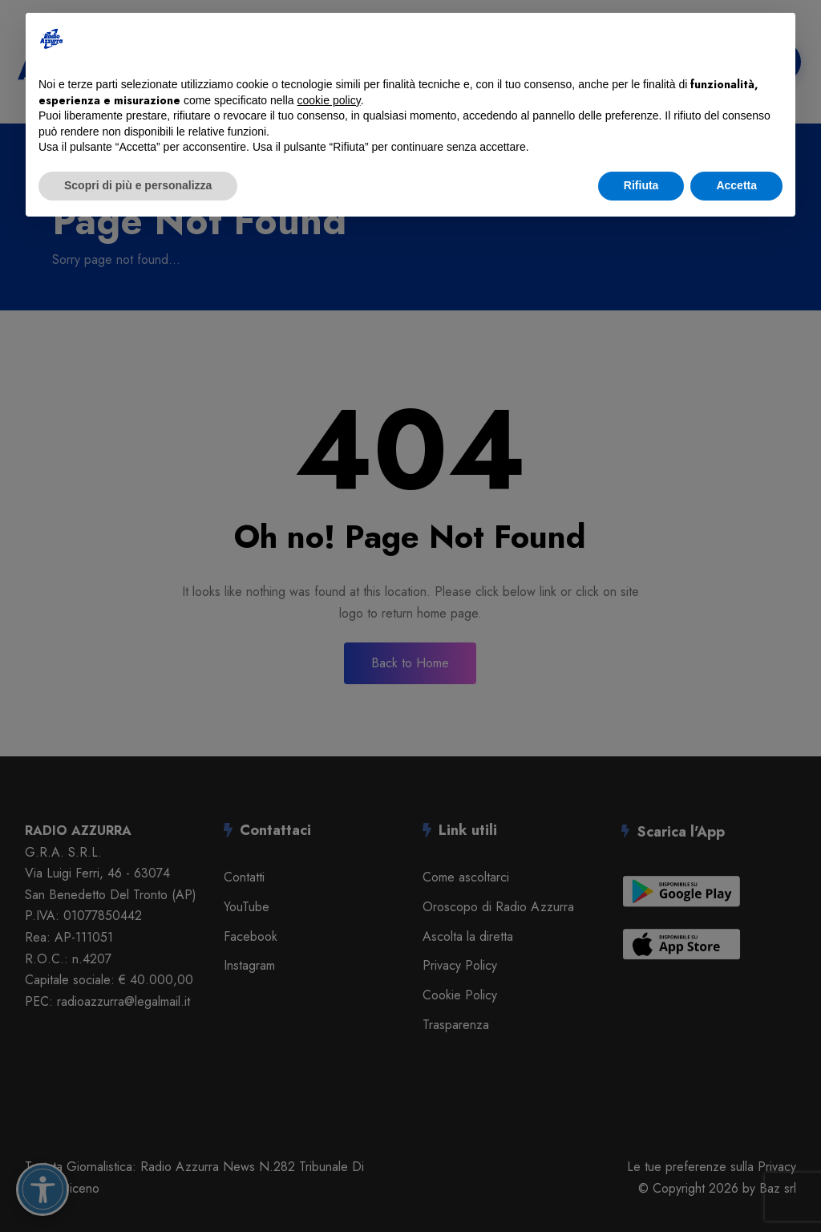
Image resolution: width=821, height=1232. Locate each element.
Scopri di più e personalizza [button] (138, 185)
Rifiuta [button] (641, 185)
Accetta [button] (736, 185)
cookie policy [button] (329, 100)
